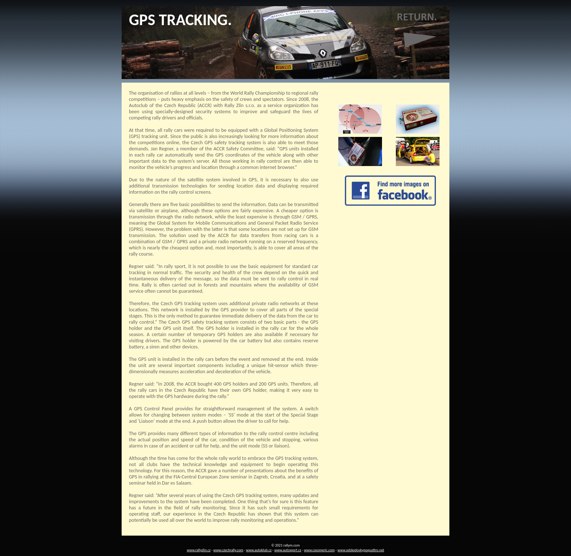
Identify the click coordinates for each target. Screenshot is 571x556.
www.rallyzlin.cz (198, 550)
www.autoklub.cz (259, 550)
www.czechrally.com (228, 550)
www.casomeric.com (319, 550)
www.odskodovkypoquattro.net (361, 550)
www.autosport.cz (287, 550)
